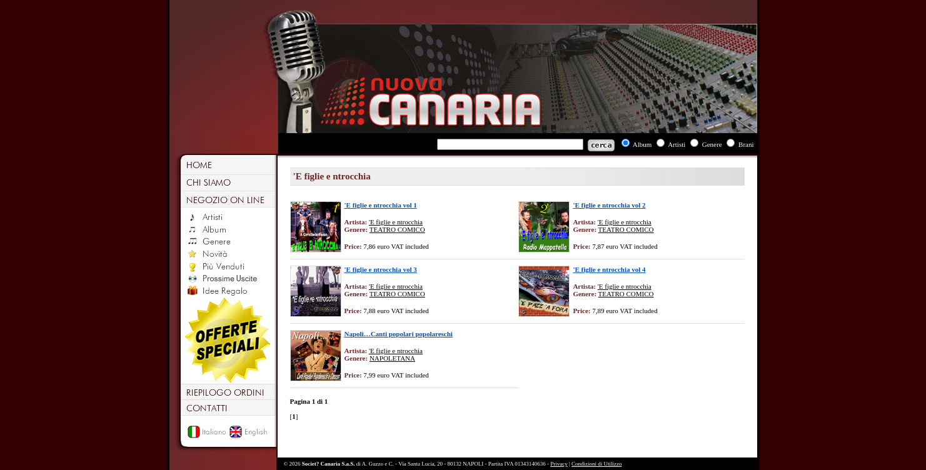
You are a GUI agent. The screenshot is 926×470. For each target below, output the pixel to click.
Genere (712, 144)
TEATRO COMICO (397, 229)
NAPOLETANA (392, 358)
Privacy (559, 464)
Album (642, 144)
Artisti (676, 144)
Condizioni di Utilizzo (596, 464)
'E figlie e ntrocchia (396, 222)
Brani (745, 144)
